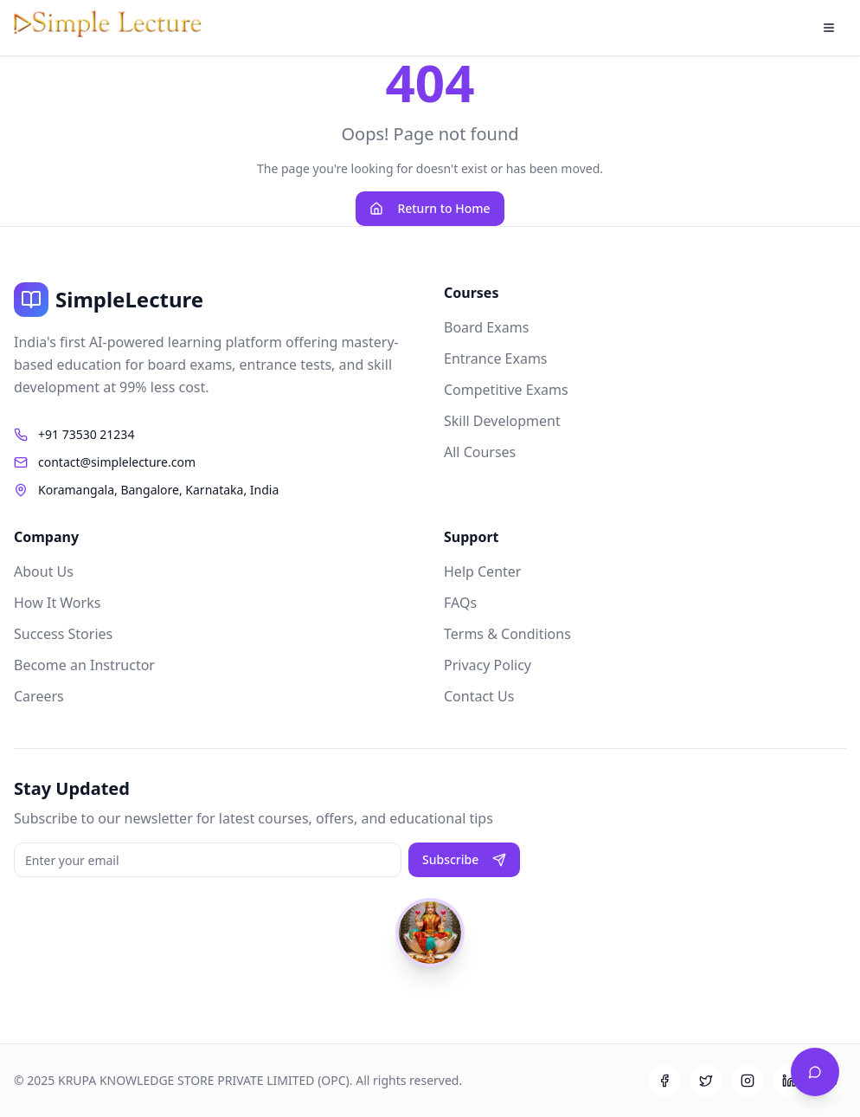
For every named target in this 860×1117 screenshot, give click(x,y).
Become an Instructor (84, 665)
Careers (39, 696)
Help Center (482, 571)
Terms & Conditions (507, 633)
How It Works (57, 602)
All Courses (480, 452)
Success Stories (63, 633)
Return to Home (429, 208)
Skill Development (502, 420)
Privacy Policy (487, 665)
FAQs (460, 602)
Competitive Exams (506, 389)
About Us (44, 571)
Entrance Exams (496, 358)
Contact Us (479, 696)
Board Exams (486, 327)
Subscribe (464, 859)
